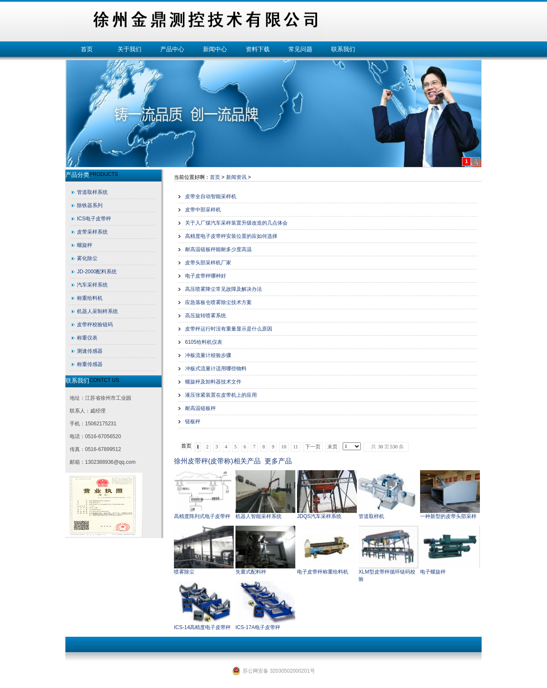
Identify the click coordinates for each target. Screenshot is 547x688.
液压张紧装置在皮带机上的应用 (221, 395)
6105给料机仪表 (203, 342)
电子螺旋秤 (433, 572)
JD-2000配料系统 (97, 272)
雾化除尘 (87, 258)
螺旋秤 (84, 245)
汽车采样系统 (92, 285)
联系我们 (343, 49)
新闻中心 (215, 49)
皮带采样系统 (92, 232)
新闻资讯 (236, 177)
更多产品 (278, 461)
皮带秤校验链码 (95, 325)
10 (283, 447)
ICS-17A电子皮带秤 (257, 627)
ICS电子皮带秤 (94, 219)
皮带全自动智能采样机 (210, 196)
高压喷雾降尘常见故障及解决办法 (223, 289)
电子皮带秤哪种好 (205, 276)
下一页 (313, 447)
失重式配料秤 (250, 572)
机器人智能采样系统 (258, 516)
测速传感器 (90, 351)
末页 (332, 447)
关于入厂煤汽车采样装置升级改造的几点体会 (236, 223)
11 (295, 447)
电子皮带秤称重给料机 (322, 572)
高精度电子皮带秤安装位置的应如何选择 (231, 236)
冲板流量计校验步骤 (208, 355)
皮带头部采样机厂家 (208, 263)
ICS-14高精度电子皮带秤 (202, 627)
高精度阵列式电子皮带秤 (202, 516)
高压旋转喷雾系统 (205, 316)
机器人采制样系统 (97, 311)
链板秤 (192, 422)
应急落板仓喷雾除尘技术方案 (218, 302)
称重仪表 (87, 338)
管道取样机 (371, 516)
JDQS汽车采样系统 (319, 516)
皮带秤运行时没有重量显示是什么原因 (228, 329)
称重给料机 (90, 298)
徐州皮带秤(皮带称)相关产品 (217, 461)
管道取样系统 (92, 192)
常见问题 (300, 49)
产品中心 (172, 49)
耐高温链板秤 (200, 408)
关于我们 (129, 49)
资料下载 (258, 49)
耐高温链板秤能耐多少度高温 (218, 249)
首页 (87, 49)
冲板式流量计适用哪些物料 (216, 369)
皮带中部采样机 (203, 210)
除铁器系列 (90, 205)
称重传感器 (90, 364)
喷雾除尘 (184, 572)
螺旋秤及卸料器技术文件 (213, 382)
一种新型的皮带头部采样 (448, 516)
